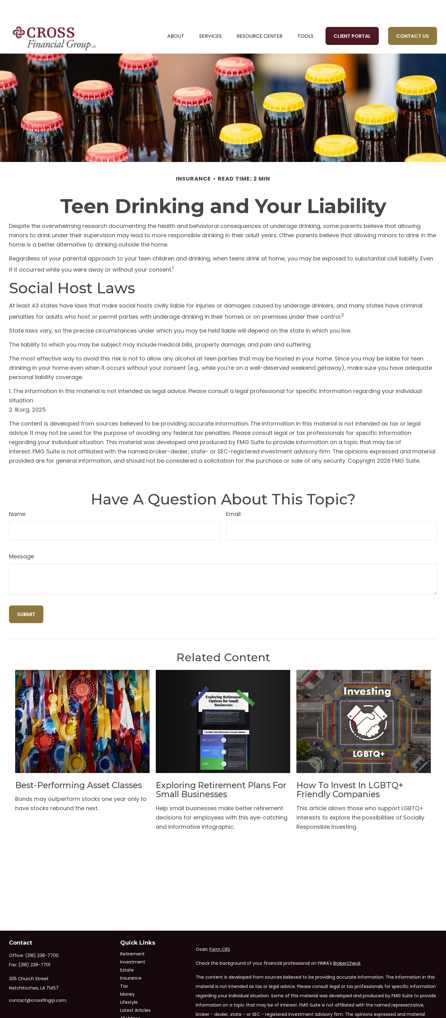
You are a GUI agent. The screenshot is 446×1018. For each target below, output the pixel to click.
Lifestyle (129, 984)
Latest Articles (135, 992)
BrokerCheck (347, 945)
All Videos (130, 1000)
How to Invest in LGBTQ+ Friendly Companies (349, 771)
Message (21, 538)
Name (17, 496)
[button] (175, 17)
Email (233, 496)
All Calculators (135, 1008)
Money (127, 976)
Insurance (131, 960)
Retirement (132, 936)
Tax (124, 968)
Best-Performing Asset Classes (78, 767)
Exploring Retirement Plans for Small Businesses (221, 771)
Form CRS (219, 931)
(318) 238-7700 (42, 937)
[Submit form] (26, 596)
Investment (132, 944)
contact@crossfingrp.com (37, 982)
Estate (127, 952)
